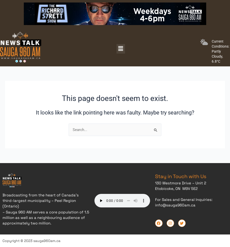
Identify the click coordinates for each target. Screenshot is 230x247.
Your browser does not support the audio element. (122, 199)
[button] (121, 49)
